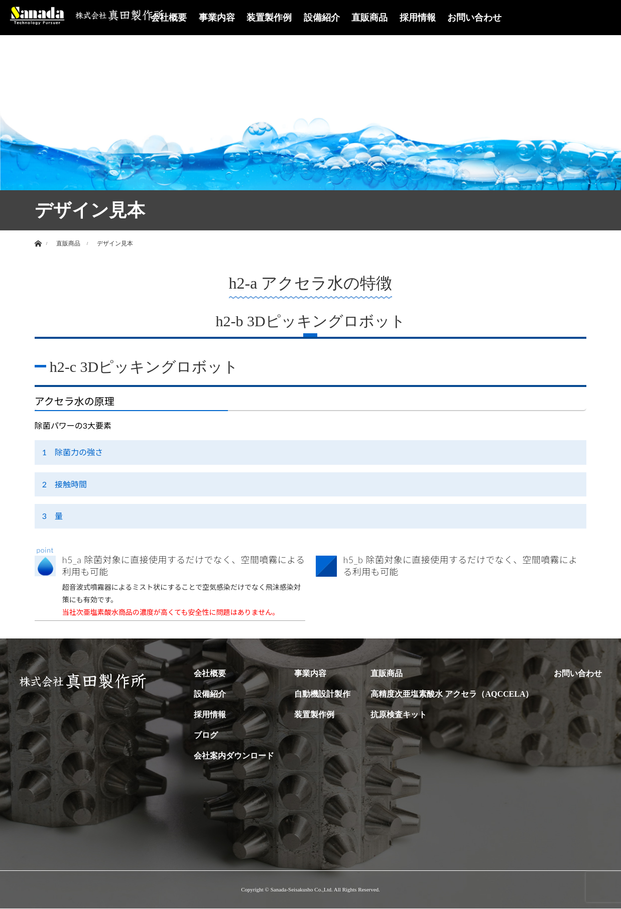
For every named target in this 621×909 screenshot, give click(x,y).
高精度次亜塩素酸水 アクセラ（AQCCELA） (451, 694)
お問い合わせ (474, 18)
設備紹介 (322, 18)
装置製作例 (269, 18)
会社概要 (169, 18)
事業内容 (217, 18)
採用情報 (418, 18)
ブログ (206, 735)
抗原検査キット (398, 715)
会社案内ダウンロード (234, 756)
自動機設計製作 (322, 694)
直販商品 (369, 18)
